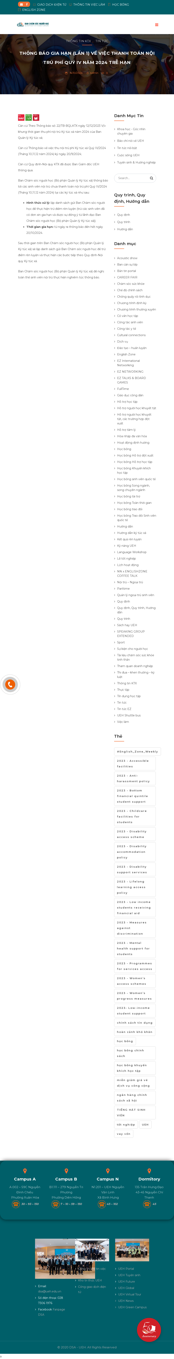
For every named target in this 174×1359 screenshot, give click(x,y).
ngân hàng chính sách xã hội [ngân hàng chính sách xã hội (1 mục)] (132, 1097)
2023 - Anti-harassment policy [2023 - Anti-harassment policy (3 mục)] (133, 778)
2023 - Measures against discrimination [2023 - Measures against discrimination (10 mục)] (132, 928)
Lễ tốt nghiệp (126, 558)
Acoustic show (127, 258)
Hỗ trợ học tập (127, 402)
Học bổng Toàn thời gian (134, 503)
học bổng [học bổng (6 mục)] (125, 1041)
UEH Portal (126, 1269)
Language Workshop (132, 552)
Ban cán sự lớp (127, 264)
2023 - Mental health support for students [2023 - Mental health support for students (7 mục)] (133, 948)
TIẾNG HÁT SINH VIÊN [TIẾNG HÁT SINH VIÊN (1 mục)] (131, 1112)
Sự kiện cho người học (132, 649)
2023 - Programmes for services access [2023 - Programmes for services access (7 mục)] (134, 966)
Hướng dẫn (125, 229)
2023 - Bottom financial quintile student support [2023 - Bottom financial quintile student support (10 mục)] (132, 796)
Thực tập (123, 690)
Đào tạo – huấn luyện (132, 348)
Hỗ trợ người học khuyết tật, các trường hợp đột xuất (134, 419)
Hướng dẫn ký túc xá (131, 533)
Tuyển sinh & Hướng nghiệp (136, 162)
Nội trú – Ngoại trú (130, 582)
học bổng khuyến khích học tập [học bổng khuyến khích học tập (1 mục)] (132, 1068)
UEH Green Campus (132, 1307)
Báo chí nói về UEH (130, 141)
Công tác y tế (126, 329)
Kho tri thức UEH (90, 1280)
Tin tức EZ (124, 709)
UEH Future (126, 1281)
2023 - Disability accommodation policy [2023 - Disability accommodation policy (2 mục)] (132, 852)
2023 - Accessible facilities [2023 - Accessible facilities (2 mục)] (133, 763)
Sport (121, 642)
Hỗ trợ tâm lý (126, 430)
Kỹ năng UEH (126, 546)
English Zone (126, 354)
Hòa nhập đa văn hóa (132, 436)
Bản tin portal (126, 271)
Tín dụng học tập (129, 696)
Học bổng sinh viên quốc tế (136, 479)
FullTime (123, 389)
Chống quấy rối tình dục (134, 296)
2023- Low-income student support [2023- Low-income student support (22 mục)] (133, 1010)
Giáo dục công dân (130, 395)
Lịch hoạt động (128, 565)
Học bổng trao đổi (129, 509)
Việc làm (123, 722)
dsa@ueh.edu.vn (49, 1291)
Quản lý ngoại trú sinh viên (135, 595)
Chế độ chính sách (130, 290)
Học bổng (124, 449)
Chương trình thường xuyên (136, 309)
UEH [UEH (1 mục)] (145, 1124)
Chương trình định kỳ (132, 303)
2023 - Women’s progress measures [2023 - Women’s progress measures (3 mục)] (134, 995)
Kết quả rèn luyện (129, 539)
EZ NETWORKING (130, 371)
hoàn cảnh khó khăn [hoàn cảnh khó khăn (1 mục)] (135, 1031)
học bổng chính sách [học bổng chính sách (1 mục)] (130, 1053)
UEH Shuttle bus (129, 715)
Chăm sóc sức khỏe (131, 284)
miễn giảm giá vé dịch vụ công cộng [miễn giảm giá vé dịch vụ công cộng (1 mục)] (133, 1082)
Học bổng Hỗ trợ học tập (134, 462)
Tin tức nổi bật (127, 148)
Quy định (123, 215)
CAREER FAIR (127, 277)
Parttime (123, 588)
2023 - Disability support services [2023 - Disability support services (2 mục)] (132, 869)
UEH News (126, 1301)
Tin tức (102, 41)
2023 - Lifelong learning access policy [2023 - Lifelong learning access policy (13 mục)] (131, 887)
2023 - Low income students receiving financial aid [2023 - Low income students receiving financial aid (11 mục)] (134, 907)
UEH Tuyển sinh (129, 1275)
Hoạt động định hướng (133, 442)
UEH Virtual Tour (129, 1294)
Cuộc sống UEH (128, 155)
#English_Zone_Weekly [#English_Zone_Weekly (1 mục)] (137, 751)
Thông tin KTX (78, 41)
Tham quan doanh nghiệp (135, 666)
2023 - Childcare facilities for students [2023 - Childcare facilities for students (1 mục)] (132, 816)
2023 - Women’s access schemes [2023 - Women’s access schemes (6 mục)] (131, 981)
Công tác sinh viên (130, 322)
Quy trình (123, 222)
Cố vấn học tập (127, 316)
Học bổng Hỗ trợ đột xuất (135, 455)
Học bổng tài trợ (128, 496)
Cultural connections (131, 335)
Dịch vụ (122, 341)
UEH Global (126, 1288)
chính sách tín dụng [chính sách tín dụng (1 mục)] (135, 1022)
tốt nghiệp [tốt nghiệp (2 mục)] (126, 1124)
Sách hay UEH (127, 625)
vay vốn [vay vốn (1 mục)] (124, 1133)
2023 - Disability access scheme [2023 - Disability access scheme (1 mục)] (132, 834)
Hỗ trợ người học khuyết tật (136, 408)
